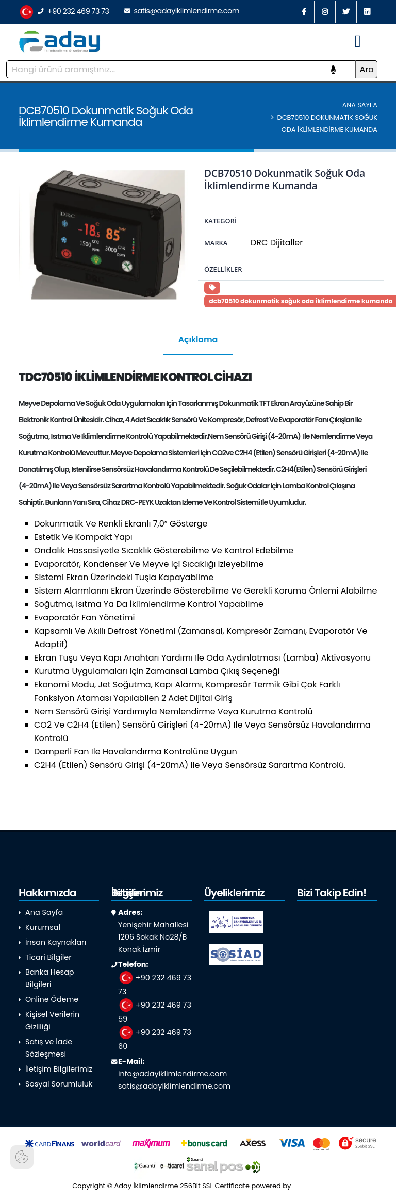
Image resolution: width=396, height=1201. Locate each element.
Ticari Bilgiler (48, 957)
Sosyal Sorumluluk (58, 1084)
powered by (288, 1186)
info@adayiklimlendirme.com (172, 1073)
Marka (215, 242)
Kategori (220, 220)
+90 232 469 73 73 (64, 12)
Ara (366, 69)
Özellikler (223, 269)
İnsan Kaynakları (55, 942)
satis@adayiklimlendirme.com (181, 11)
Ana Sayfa (359, 105)
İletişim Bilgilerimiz (58, 1069)
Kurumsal (42, 927)
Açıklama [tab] (198, 340)
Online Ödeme (51, 999)
